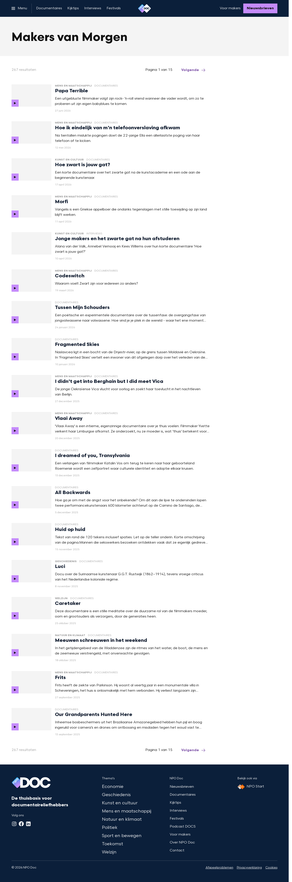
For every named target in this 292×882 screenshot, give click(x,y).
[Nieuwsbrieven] (260, 8)
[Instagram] (14, 823)
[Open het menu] (19, 8)
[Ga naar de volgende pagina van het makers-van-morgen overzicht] (194, 70)
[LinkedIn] (28, 823)
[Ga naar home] (144, 8)
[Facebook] (21, 823)
